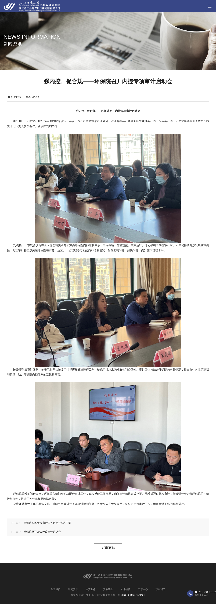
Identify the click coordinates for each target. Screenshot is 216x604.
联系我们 (160, 589)
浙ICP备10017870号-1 (133, 595)
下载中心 (143, 589)
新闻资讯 (73, 589)
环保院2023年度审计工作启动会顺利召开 (47, 522)
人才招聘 (125, 589)
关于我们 (55, 589)
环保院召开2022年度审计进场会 (42, 531)
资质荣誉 (108, 589)
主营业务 (90, 589)
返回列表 (109, 548)
